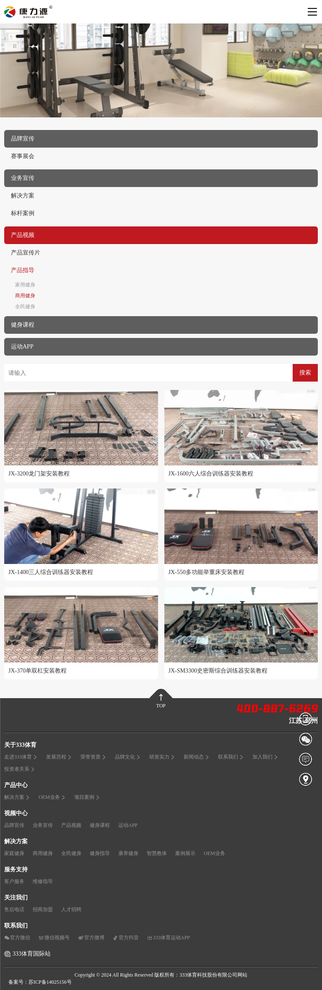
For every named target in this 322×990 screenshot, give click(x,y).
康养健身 (128, 853)
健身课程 (100, 825)
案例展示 (185, 853)
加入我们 (265, 757)
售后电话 (14, 909)
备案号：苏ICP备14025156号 (40, 982)
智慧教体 (157, 853)
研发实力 (162, 757)
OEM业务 (52, 797)
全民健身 (25, 306)
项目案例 (87, 797)
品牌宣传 (14, 825)
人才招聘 (71, 909)
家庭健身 (14, 853)
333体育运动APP (168, 938)
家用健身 (25, 285)
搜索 (305, 372)
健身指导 (100, 853)
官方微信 (17, 938)
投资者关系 (19, 769)
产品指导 (22, 270)
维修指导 (43, 881)
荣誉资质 (93, 757)
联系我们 (231, 757)
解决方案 (22, 195)
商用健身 (25, 296)
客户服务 (14, 881)
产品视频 (71, 825)
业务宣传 (43, 825)
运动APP (128, 825)
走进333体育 (21, 757)
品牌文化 (128, 757)
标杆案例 (22, 213)
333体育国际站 (32, 954)
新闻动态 (197, 757)
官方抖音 (126, 938)
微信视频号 (54, 938)
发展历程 (59, 757)
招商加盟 (43, 909)
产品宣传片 (25, 252)
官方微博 (91, 938)
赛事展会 (22, 156)
